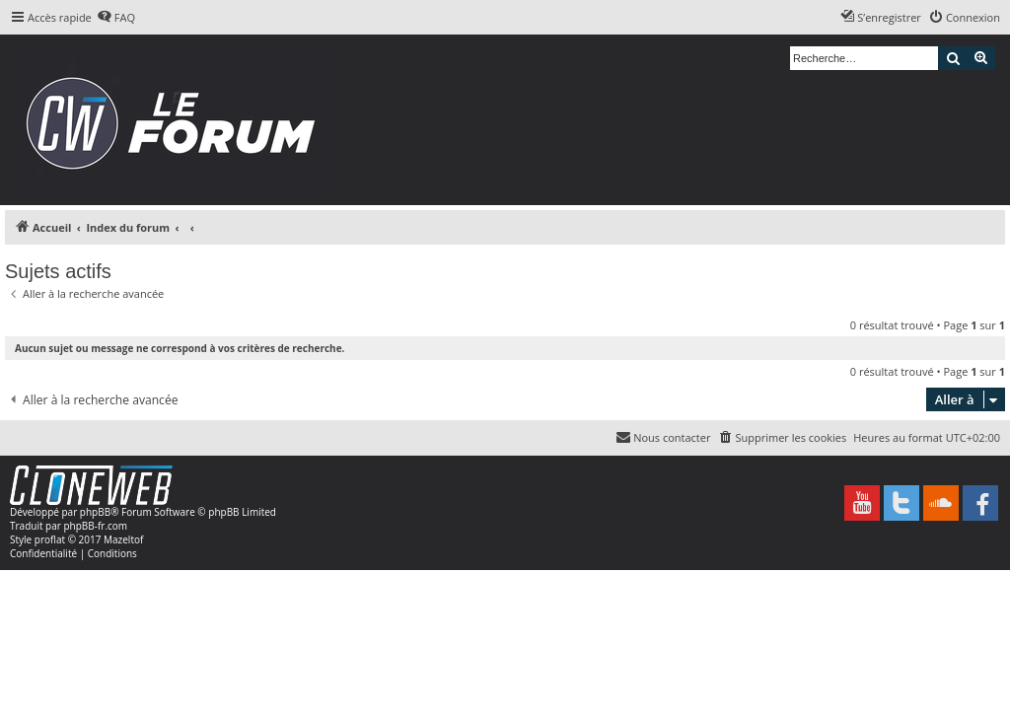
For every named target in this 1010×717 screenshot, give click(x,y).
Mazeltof (123, 539)
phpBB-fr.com (95, 526)
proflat (50, 539)
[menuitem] (116, 18)
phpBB (95, 512)
